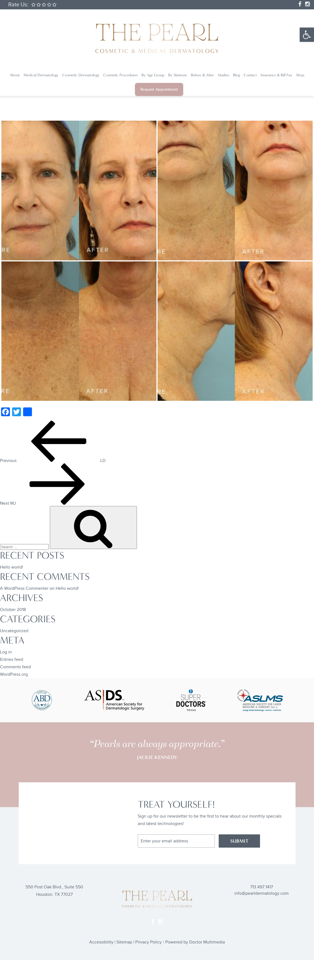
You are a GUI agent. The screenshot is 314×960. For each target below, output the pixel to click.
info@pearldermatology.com (261, 893)
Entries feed (11, 659)
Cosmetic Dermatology (80, 75)
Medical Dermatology (40, 75)
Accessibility (101, 942)
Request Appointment (159, 89)
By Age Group (153, 75)
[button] (307, 35)
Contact (250, 75)
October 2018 (13, 609)
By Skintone (177, 75)
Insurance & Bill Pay (276, 75)
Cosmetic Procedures (120, 75)
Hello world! (11, 567)
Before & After (202, 75)
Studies (223, 75)
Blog (236, 75)
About (15, 75)
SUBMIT (239, 841)
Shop (300, 75)
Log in (6, 652)
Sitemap (124, 942)
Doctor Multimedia (207, 942)
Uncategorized (14, 631)
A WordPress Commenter (24, 588)
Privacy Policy (148, 942)
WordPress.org (14, 674)
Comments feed (15, 667)
